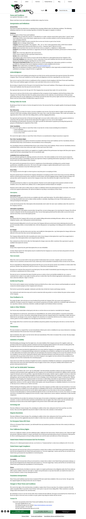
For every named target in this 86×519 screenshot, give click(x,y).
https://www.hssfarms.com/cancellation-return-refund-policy (35, 142)
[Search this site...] (64, 10)
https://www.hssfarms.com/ (43, 65)
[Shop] (56, 10)
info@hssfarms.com (26, 503)
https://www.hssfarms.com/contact (43, 505)
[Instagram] (8, 511)
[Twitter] (2, 511)
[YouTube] (5, 511)
